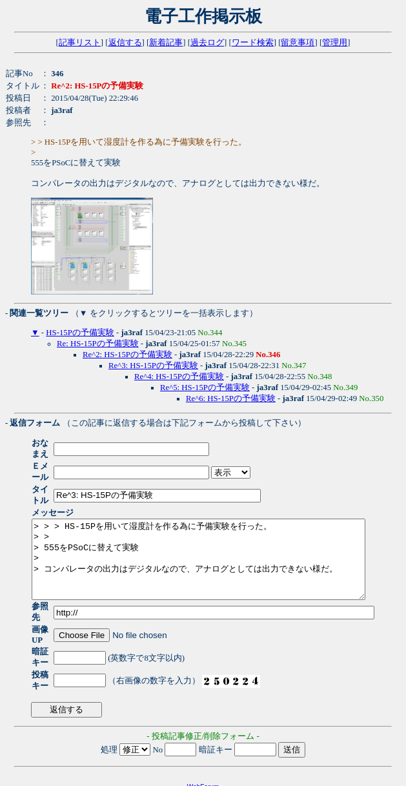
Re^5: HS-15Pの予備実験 (205, 387)
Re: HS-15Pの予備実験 (98, 343)
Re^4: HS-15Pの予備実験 (179, 376)
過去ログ (207, 42)
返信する (125, 42)
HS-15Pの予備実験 (80, 332)
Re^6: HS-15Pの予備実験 (231, 398)
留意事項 (297, 42)
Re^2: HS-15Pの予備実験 (127, 354)
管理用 (334, 42)
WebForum (203, 745)
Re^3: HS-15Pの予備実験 (153, 365)
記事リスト (80, 42)
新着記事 (166, 42)
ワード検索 (253, 42)
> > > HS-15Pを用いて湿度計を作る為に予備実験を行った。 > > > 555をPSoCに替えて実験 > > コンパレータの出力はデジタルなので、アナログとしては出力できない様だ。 (218, 541)
